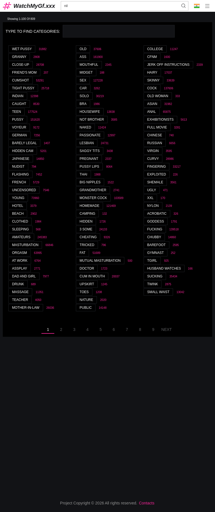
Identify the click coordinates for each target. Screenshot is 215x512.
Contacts (146, 503)
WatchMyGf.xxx (34, 6)
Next (166, 329)
